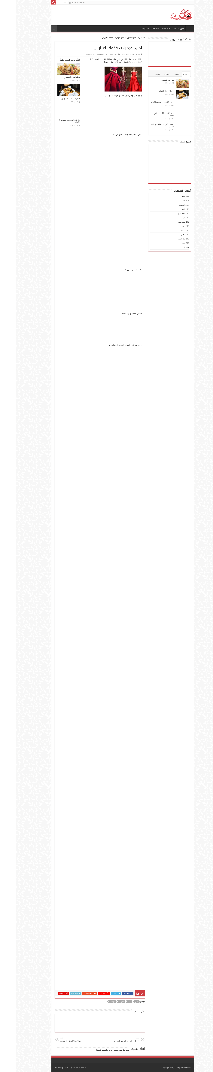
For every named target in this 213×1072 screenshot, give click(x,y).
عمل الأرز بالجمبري (56, 77)
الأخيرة (169, 74)
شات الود (169, 217)
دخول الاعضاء (162, 28)
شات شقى (169, 234)
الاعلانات (139, 28)
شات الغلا (169, 209)
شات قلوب (169, 243)
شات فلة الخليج (167, 239)
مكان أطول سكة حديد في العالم (148, 114)
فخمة (113, 1001)
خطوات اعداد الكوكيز (54, 98)
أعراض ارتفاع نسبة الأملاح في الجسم (146, 125)
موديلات (95, 1001)
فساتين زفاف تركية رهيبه (58, 1040)
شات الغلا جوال (167, 213)
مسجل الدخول (96, 1050)
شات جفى (169, 226)
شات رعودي (168, 230)
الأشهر (160, 74)
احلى (120, 1001)
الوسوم (141, 74)
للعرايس (105, 1001)
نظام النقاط (149, 28)
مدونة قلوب (115, 37)
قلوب (121, 54)
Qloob (50, 1067)
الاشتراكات (129, 28)
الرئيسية (172, 28)
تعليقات (151, 74)
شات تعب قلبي (167, 222)
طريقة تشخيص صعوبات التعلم (53, 121)
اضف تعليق (84, 54)
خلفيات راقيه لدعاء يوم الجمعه (109, 1040)
